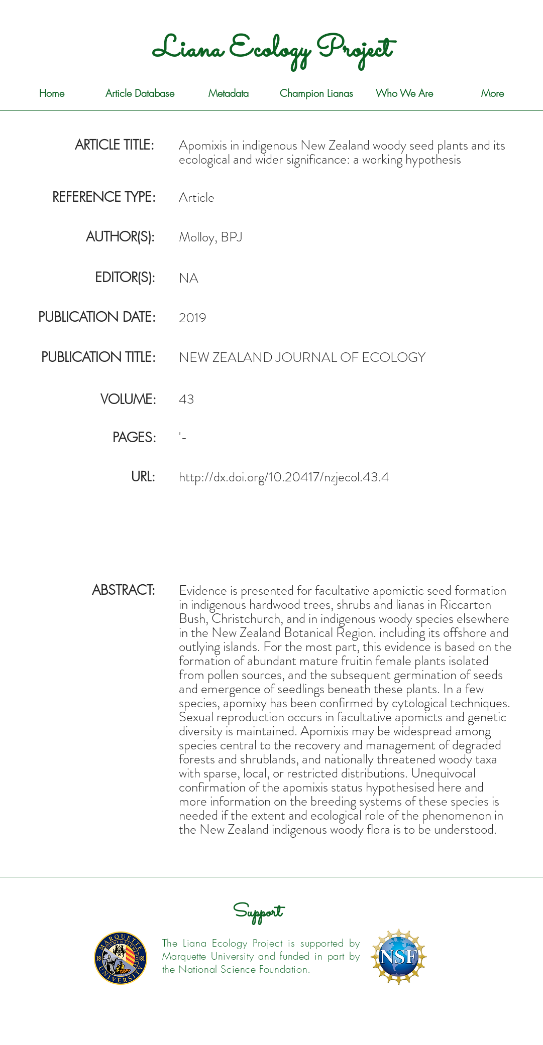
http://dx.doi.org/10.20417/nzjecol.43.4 (284, 476)
